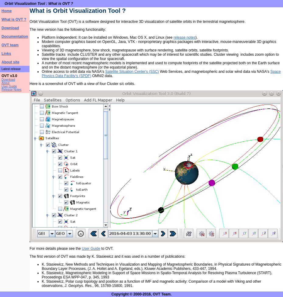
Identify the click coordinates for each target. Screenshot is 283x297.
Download (10, 28)
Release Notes (12, 89)
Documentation (15, 36)
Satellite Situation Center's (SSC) (132, 71)
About (5, 83)
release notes (184, 37)
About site (10, 62)
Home (7, 11)
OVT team (10, 45)
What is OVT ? (14, 19)
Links (6, 53)
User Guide (9, 86)
